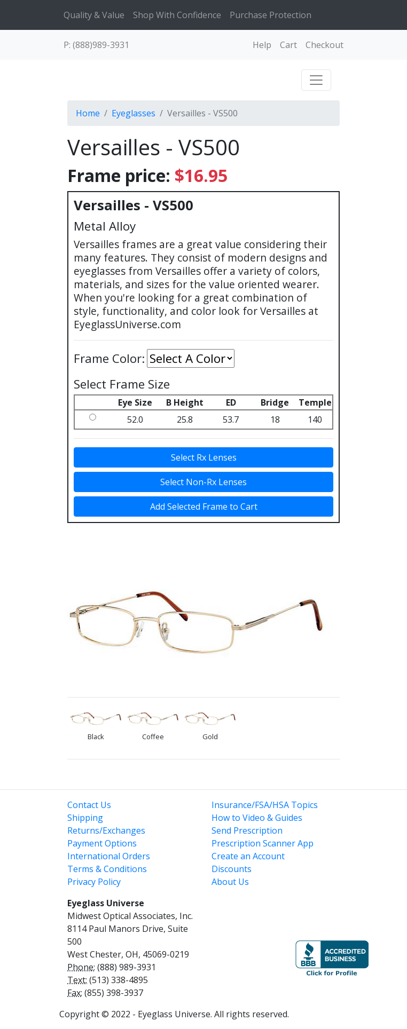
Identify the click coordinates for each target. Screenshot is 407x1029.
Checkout (324, 45)
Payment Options (102, 843)
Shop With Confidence (177, 15)
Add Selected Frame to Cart (203, 506)
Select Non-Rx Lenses (203, 482)
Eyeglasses (133, 113)
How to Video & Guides (257, 818)
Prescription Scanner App (263, 843)
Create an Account (248, 856)
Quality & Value (94, 15)
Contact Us (89, 805)
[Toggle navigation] (316, 80)
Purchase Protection (270, 15)
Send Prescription (247, 830)
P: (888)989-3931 (96, 45)
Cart (288, 45)
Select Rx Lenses (204, 457)
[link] (246, 953)
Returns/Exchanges (106, 830)
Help (262, 45)
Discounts (232, 869)
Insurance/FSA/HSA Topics (265, 805)
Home (88, 113)
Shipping (85, 818)
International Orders (108, 856)
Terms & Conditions (107, 869)
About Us (230, 882)
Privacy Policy (94, 882)
